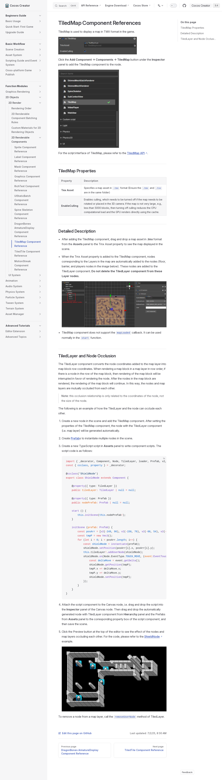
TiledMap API (136, 153)
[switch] (173, 5)
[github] (184, 5)
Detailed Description (192, 33)
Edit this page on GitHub (75, 733)
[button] (24, 15)
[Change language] (161, 5)
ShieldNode (152, 636)
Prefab (75, 438)
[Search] (66, 5)
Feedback (187, 772)
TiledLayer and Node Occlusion (198, 38)
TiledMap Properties (192, 27)
